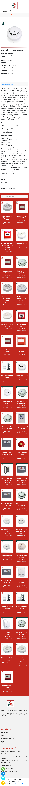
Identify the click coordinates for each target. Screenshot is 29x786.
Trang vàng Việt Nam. (20, 783)
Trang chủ (4, 15)
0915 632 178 (11, 765)
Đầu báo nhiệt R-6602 (7, 324)
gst (9, 15)
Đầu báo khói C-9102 (22, 375)
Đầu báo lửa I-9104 (21, 243)
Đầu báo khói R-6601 (7, 555)
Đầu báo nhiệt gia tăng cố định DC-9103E (7, 218)
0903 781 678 (14, 77)
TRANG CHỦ (6, 11)
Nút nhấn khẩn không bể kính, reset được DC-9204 (7, 245)
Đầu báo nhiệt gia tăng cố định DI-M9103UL (22, 298)
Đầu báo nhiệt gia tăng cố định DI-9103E (7, 298)
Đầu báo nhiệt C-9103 (7, 658)
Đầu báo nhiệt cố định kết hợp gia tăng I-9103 (22, 659)
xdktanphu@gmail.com (11, 771)
